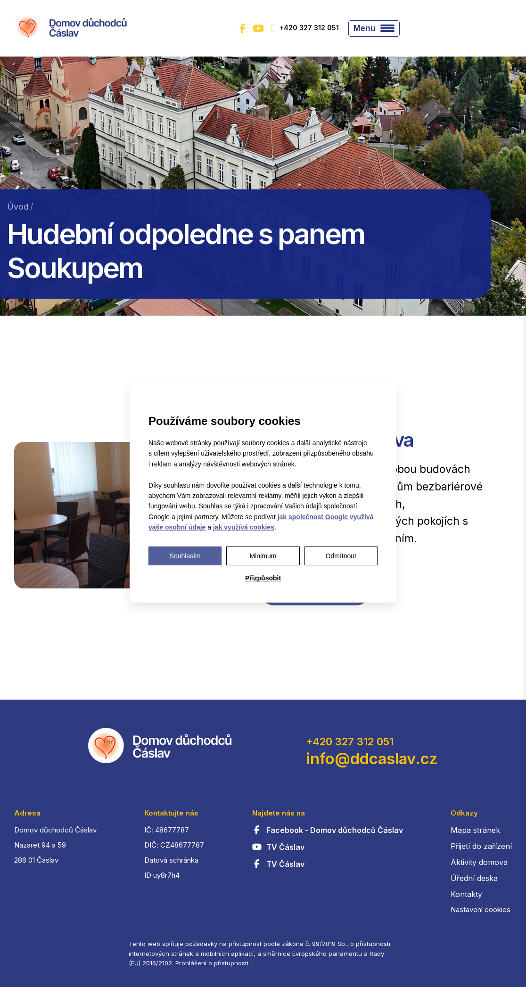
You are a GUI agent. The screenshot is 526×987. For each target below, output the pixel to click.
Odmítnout (341, 556)
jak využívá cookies (243, 527)
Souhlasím (185, 556)
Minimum (263, 556)
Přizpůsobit (263, 578)
